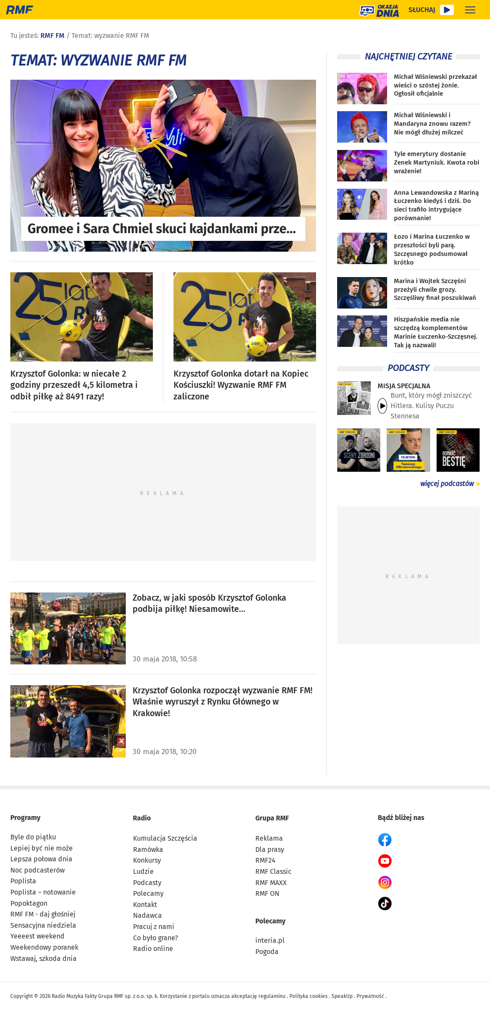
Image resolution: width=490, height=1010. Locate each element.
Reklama (269, 838)
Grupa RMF (272, 818)
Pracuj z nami (153, 927)
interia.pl (270, 940)
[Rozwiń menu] (470, 9)
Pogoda (267, 952)
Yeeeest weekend (37, 936)
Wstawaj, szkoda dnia (43, 958)
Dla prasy (269, 849)
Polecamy (148, 893)
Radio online (153, 949)
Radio (142, 818)
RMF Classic (273, 871)
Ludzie (143, 871)
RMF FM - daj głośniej (42, 914)
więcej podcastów (447, 484)
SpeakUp (342, 996)
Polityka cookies (308, 996)
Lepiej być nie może (41, 848)
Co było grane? (155, 938)
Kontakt (145, 905)
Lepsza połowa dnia (41, 859)
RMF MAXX (271, 883)
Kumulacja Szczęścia (165, 838)
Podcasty (147, 883)
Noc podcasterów (37, 870)
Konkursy (147, 860)
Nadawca (147, 915)
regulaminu (271, 996)
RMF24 (265, 860)
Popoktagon (28, 903)
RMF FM (52, 35)
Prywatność (370, 996)
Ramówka (148, 849)
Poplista (23, 881)
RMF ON (267, 893)
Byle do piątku (33, 837)
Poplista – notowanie (43, 892)
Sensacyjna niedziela (43, 925)
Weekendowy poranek (44, 947)
